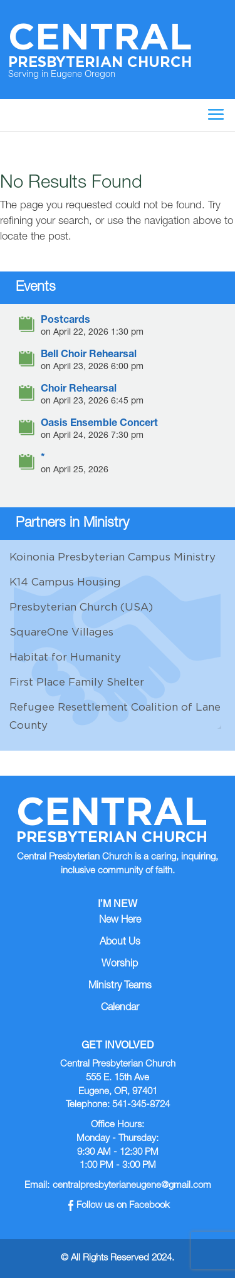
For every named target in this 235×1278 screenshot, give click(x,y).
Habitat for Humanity (65, 656)
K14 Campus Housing (65, 581)
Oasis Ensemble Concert (99, 424)
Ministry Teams (120, 986)
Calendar (120, 1008)
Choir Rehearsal (79, 390)
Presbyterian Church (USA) (81, 606)
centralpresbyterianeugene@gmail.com (132, 1185)
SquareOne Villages (61, 631)
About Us (120, 943)
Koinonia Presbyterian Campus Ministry (112, 556)
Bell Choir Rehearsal (89, 355)
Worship (120, 965)
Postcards (65, 321)
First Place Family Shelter (76, 681)
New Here (120, 921)
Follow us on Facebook (119, 1205)
